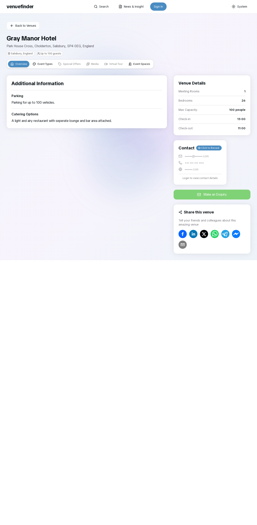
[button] (200, 162)
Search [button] (101, 6)
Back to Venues (23, 26)
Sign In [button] (158, 6)
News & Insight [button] (131, 6)
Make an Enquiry (212, 194)
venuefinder (20, 6)
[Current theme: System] (239, 6)
